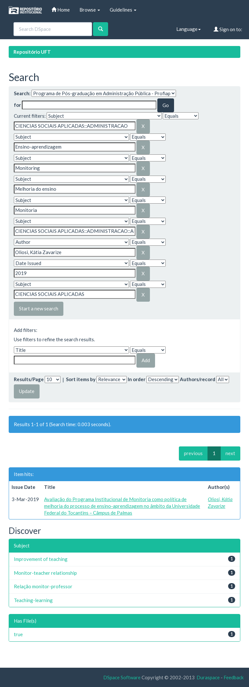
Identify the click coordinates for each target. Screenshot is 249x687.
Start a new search (38, 308)
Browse (89, 10)
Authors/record (197, 379)
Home (60, 10)
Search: (22, 93)
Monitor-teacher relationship (45, 573)
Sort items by (81, 379)
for (17, 105)
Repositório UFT (32, 52)
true (18, 634)
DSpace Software (122, 677)
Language (188, 29)
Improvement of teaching (41, 559)
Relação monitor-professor (43, 586)
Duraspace (208, 677)
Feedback (234, 677)
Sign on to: (228, 29)
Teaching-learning (33, 600)
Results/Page (29, 379)
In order (136, 379)
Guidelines (123, 10)
